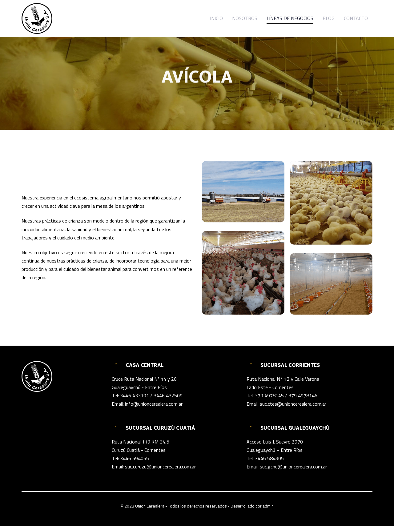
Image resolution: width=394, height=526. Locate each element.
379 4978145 (269, 395)
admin (268, 506)
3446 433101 (134, 395)
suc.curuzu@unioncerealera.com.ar (160, 466)
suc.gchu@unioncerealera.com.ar (293, 466)
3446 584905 (269, 458)
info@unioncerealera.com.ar (154, 404)
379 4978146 (302, 395)
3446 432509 (168, 395)
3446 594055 (134, 458)
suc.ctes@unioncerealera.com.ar (293, 404)
